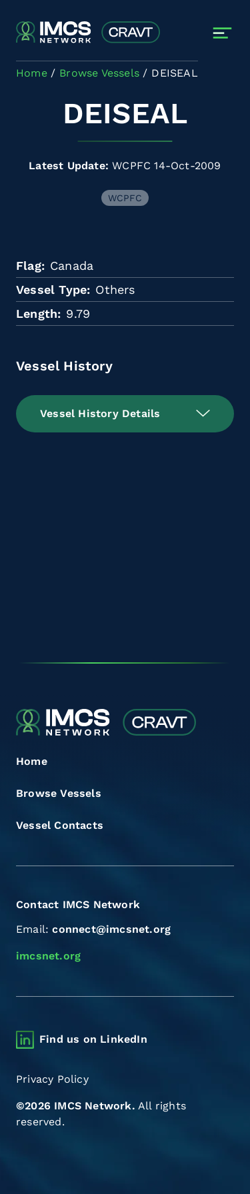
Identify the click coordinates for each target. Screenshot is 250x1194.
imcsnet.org (48, 955)
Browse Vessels (58, 793)
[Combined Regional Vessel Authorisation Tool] (88, 32)
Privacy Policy (52, 1079)
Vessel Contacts (59, 825)
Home (31, 761)
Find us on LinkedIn (93, 1039)
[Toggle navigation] (222, 33)
